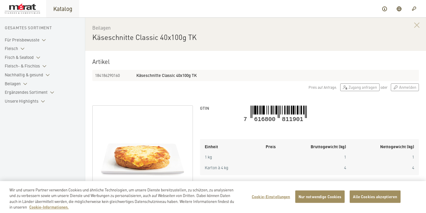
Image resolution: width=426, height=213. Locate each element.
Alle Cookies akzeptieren (375, 200)
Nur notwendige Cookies (320, 200)
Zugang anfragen (360, 87)
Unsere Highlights (26, 101)
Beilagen (17, 83)
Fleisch (16, 48)
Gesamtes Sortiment (28, 27)
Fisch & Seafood (24, 57)
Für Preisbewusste (26, 40)
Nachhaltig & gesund (28, 75)
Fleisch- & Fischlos (27, 66)
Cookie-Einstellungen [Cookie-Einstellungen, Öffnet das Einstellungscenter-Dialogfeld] (271, 200)
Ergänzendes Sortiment (31, 92)
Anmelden (404, 87)
